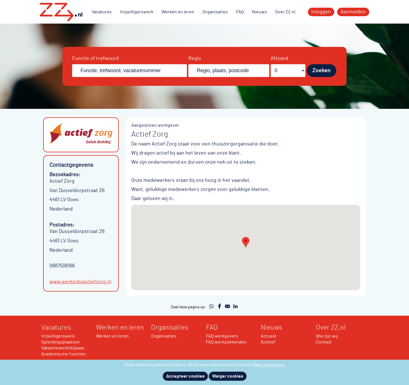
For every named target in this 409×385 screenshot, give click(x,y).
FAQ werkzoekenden (226, 342)
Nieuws (259, 12)
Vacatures (102, 12)
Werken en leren (178, 12)
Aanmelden (353, 11)
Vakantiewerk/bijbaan (62, 348)
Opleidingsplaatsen (60, 342)
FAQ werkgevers (222, 336)
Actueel (268, 336)
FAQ (240, 12)
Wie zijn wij (327, 336)
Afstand (279, 58)
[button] (245, 242)
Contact (324, 342)
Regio (194, 58)
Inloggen (321, 11)
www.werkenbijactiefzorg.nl (80, 281)
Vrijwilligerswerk (136, 12)
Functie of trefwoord (95, 58)
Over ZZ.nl (285, 12)
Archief (268, 342)
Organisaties (215, 12)
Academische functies (63, 354)
